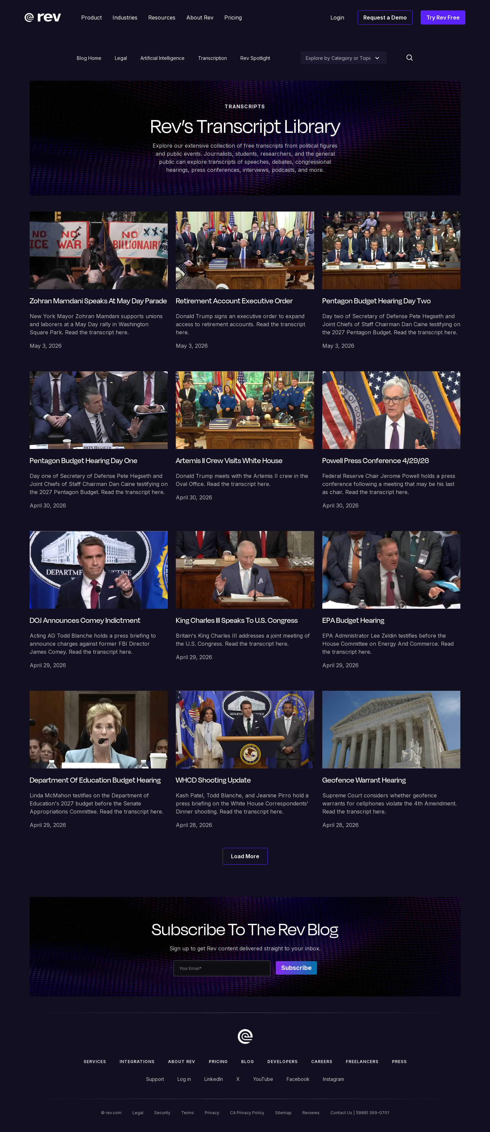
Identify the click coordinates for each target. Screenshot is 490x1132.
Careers (321, 1061)
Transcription (212, 58)
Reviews (311, 1112)
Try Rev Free (443, 17)
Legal (121, 58)
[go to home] (245, 1036)
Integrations (137, 1061)
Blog (247, 1061)
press (399, 1061)
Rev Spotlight (255, 58)
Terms (187, 1112)
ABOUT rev (181, 1061)
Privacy (212, 1112)
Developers (282, 1061)
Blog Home (89, 58)
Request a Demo (385, 17)
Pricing (218, 1061)
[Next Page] (245, 856)
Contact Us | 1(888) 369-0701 (359, 1112)
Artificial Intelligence (162, 58)
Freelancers (362, 1061)
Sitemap (283, 1112)
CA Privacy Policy (247, 1112)
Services (95, 1061)
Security (162, 1112)
